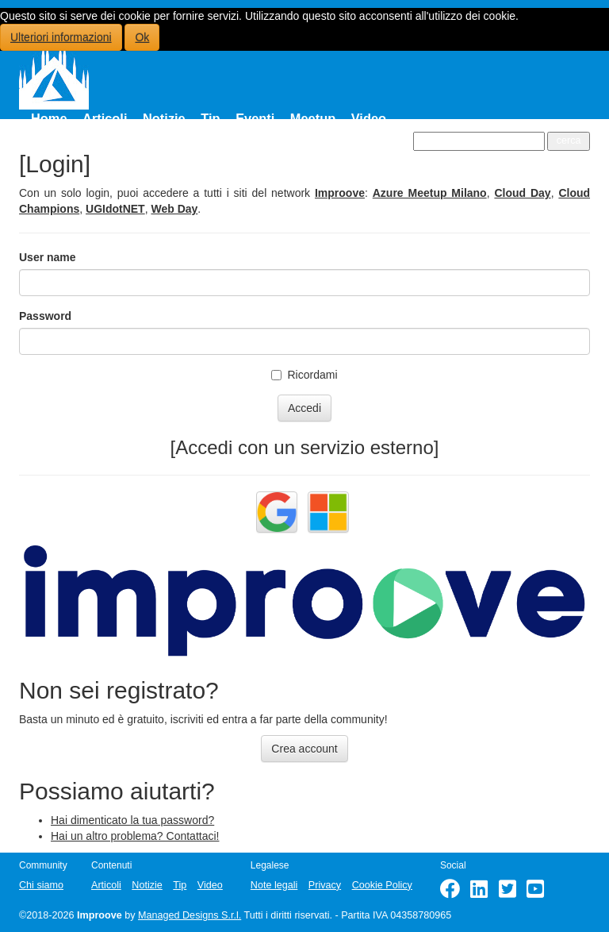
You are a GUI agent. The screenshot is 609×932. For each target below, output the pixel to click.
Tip (210, 118)
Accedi (304, 408)
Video (368, 118)
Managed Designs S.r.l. (189, 915)
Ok (142, 37)
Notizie (164, 118)
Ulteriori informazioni (61, 37)
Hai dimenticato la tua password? (132, 820)
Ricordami (304, 374)
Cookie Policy (382, 885)
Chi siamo (41, 885)
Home (49, 118)
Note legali (274, 885)
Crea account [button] (304, 748)
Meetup (312, 118)
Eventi (255, 118)
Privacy (324, 885)
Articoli (104, 118)
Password (45, 316)
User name (47, 257)
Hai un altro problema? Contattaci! (135, 836)
